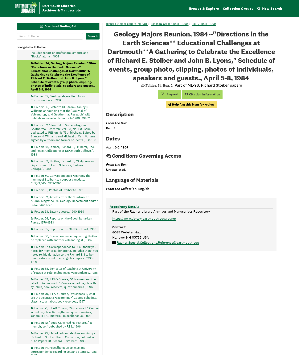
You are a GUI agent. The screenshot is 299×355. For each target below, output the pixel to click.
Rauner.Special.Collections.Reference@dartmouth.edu (158, 242)
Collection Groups (238, 8)
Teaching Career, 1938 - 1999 (170, 24)
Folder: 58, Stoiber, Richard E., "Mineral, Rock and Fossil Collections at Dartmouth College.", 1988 (63, 150)
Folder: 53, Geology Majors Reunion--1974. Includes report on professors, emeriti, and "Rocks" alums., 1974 (61, 52)
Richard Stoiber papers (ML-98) (127, 24)
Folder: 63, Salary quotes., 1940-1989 (59, 211)
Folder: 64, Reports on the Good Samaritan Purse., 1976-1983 (61, 220)
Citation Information (202, 94)
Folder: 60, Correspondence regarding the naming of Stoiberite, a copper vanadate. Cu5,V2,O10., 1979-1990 (60, 179)
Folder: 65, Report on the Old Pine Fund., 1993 (65, 229)
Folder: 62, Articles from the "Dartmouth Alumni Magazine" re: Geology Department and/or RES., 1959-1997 (64, 201)
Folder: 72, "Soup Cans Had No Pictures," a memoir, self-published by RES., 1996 (61, 324)
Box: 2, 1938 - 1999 (204, 24)
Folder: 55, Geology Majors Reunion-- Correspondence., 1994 (58, 98)
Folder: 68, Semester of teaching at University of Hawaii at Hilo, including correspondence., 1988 (64, 270)
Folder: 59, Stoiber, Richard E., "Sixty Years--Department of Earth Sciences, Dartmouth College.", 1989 (62, 165)
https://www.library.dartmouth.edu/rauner (144, 218)
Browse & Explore (204, 8)
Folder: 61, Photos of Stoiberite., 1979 (59, 190)
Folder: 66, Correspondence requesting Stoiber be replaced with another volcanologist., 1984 (64, 238)
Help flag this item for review (191, 104)
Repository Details (124, 206)
